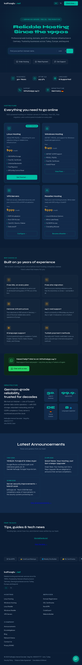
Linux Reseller (8, 606)
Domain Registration (50, 599)
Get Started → (22, 177)
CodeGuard (47, 610)
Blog (5, 634)
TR (61, 3)
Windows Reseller (10, 610)
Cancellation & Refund (39, 660)
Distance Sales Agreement (23, 660)
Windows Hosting (10, 603)
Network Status (9, 638)
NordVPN (46, 606)
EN (56, 3)
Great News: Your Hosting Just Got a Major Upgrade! (59, 462)
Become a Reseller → (60, 234)
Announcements (9, 626)
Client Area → (71, 3)
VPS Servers (8, 614)
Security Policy (8, 660)
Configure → (22, 234)
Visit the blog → (41, 544)
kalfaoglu (12, 3)
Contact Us (8, 642)
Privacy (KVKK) (9, 645)
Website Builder (48, 614)
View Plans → (60, 171)
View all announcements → (41, 503)
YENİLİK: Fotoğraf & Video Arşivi (21, 461)
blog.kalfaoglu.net (41, 538)
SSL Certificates (48, 603)
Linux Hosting (8, 599)
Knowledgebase (9, 630)
